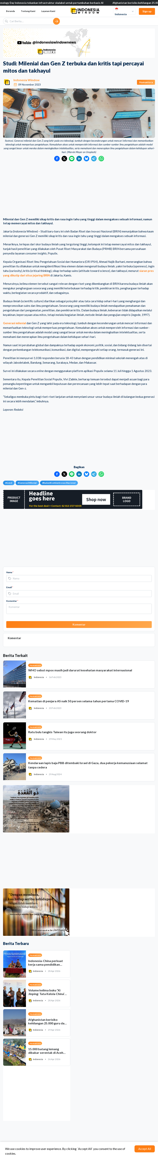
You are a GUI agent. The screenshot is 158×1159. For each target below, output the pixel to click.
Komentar (12, 601)
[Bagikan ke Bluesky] (86, 158)
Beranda (10, 11)
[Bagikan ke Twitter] (64, 158)
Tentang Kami (28, 11)
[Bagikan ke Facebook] (57, 158)
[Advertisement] (79, 189)
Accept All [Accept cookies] (144, 1148)
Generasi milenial (14, 323)
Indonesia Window (26, 80)
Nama (9, 572)
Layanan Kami (48, 11)
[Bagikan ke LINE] (71, 158)
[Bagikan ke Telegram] (94, 158)
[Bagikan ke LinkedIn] (79, 158)
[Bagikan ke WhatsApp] (101, 158)
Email (9, 587)
